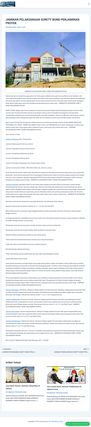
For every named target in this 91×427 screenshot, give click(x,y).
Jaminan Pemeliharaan (13, 321)
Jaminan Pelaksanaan (13, 299)
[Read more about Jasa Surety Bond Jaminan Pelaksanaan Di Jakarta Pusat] (66, 375)
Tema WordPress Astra (55, 421)
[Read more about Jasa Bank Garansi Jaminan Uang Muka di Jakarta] (20, 375)
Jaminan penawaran (12, 184)
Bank (7, 122)
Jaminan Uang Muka (12, 311)
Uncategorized (10, 392)
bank (27, 96)
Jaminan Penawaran (12, 139)
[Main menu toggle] (89, 4)
